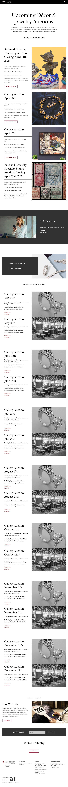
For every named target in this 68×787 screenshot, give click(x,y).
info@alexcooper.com (39, 767)
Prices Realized (15, 268)
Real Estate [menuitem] (7, 765)
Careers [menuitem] (7, 766)
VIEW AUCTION (10, 86)
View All (33, 751)
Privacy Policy (17, 782)
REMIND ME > (7, 312)
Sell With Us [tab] (38, 698)
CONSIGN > (7, 314)
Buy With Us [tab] (30, 698)
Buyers (7, 720)
